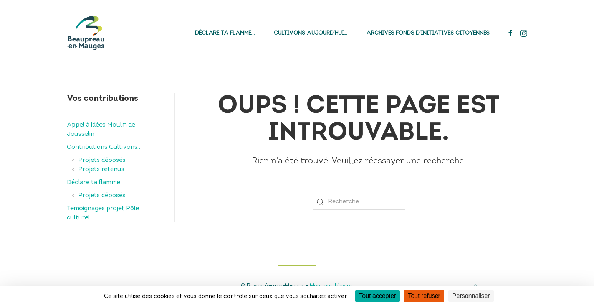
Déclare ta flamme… (225, 33)
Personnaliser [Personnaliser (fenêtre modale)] (471, 296)
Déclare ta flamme (93, 182)
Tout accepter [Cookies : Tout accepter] (377, 296)
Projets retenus (101, 169)
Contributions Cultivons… (104, 147)
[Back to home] (86, 33)
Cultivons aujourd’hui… (310, 33)
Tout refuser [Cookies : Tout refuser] (424, 296)
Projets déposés (102, 160)
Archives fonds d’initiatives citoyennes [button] (428, 33)
